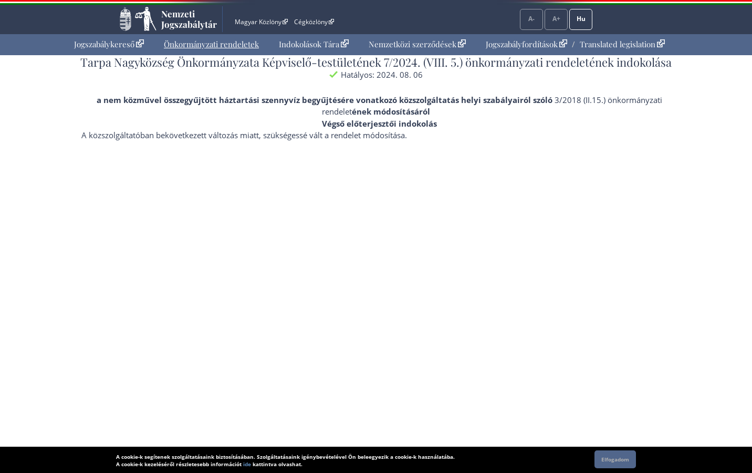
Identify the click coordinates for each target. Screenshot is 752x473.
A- (531, 18)
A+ (556, 18)
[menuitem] (109, 44)
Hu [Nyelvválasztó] (581, 18)
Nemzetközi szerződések (417, 44)
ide (247, 464)
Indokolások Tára (314, 44)
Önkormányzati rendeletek (211, 44)
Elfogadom (615, 459)
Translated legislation (622, 44)
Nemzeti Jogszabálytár (189, 19)
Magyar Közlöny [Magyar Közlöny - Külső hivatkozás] (261, 21)
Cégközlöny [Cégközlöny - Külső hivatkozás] (314, 21)
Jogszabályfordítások (526, 44)
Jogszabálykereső (109, 44)
